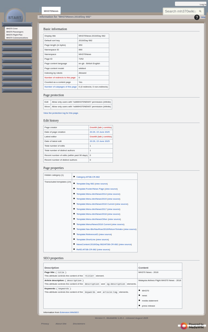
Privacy (45, 325)
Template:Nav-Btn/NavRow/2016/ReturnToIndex (100, 229)
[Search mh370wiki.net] (183, 11)
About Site (61, 325)
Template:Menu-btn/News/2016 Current (96, 204)
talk (100, 127)
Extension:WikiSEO (69, 313)
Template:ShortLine (86, 239)
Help (199, 17)
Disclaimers (79, 325)
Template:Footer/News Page (90, 189)
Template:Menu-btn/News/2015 (92, 199)
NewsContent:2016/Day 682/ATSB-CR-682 (97, 244)
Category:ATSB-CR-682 (88, 177)
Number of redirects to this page (60, 77)
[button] (11, 26)
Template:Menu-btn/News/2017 (92, 209)
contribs (107, 127)
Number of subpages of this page (61, 87)
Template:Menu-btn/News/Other (92, 219)
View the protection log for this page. (61, 113)
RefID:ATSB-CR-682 (87, 249)
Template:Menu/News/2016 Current (94, 224)
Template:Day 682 (85, 184)
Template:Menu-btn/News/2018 (92, 214)
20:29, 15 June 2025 (99, 132)
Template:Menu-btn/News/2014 (92, 194)
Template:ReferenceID (87, 234)
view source (101, 184)
